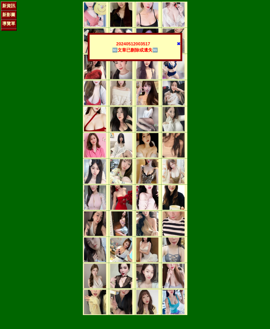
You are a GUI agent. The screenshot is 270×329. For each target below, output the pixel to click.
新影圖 (8, 14)
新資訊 (8, 5)
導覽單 (8, 23)
